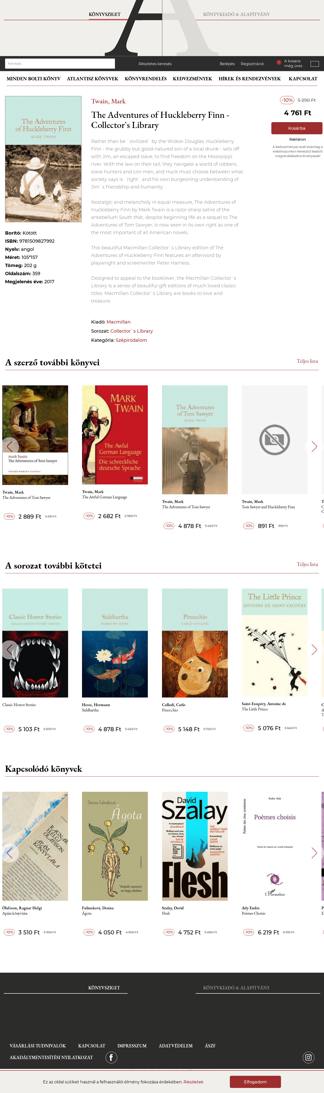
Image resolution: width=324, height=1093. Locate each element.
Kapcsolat (303, 79)
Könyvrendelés (146, 79)
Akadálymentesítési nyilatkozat (51, 1057)
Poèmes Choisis (262, 913)
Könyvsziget (104, 14)
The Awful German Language (111, 497)
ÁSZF (210, 1046)
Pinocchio (178, 710)
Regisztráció (252, 63)
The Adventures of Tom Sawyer (32, 497)
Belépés (227, 63)
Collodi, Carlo (181, 705)
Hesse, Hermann (103, 705)
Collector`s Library (131, 331)
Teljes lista (307, 361)
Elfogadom (255, 1082)
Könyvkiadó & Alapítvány (236, 14)
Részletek (194, 1082)
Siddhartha (97, 710)
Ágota (93, 913)
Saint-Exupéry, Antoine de (273, 704)
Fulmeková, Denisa (104, 908)
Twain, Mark (108, 101)
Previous (9, 446)
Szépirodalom (131, 340)
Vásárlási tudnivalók (38, 1046)
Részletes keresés (155, 63)
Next (314, 446)
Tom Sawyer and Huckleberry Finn (277, 507)
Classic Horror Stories (24, 705)
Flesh (173, 913)
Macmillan (119, 322)
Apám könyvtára (20, 913)
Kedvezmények (192, 79)
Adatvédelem (176, 1046)
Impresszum (132, 1046)
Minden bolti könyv (33, 79)
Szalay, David (180, 908)
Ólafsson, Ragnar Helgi (27, 908)
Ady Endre (260, 908)
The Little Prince (264, 709)
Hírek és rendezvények (250, 79)
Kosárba (297, 128)
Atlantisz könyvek (92, 79)
